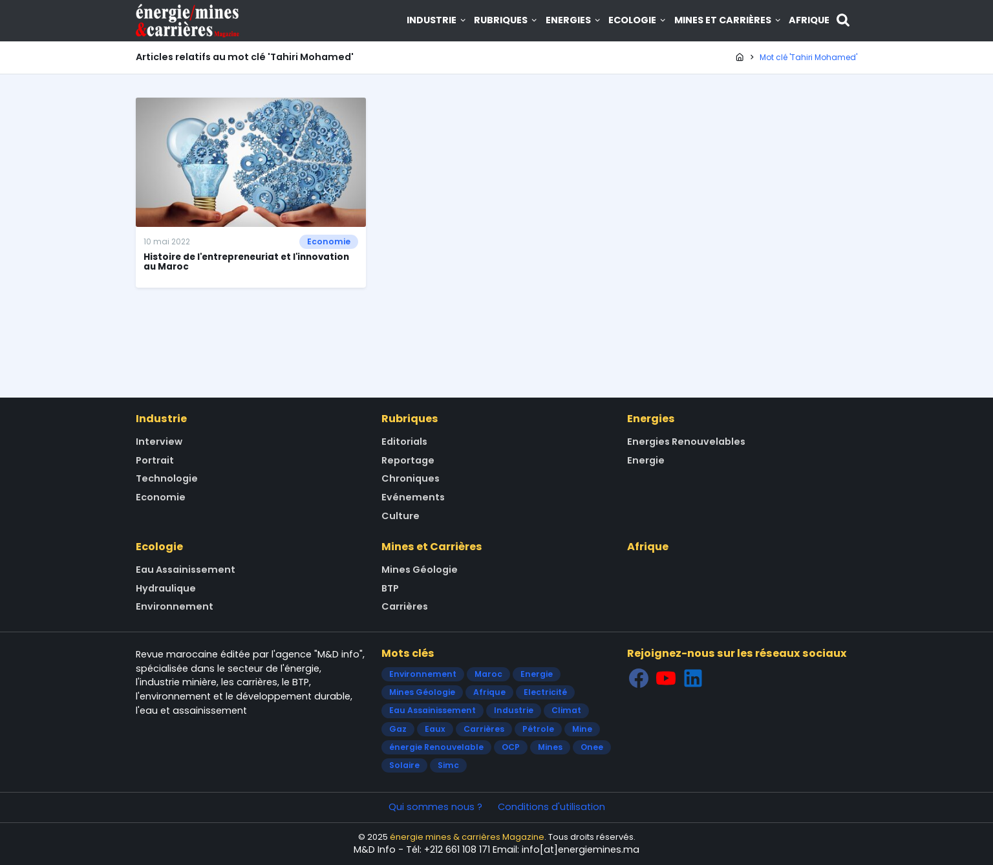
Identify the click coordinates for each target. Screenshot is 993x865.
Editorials (404, 441)
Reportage (407, 460)
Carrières (404, 606)
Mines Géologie (419, 569)
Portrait (155, 460)
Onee (592, 747)
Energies (574, 20)
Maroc (488, 673)
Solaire (404, 765)
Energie (646, 460)
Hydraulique (166, 588)
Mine (582, 728)
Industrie (437, 20)
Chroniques (410, 478)
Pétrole (538, 728)
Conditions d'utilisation (551, 806)
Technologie (167, 478)
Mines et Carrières (728, 20)
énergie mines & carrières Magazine (467, 837)
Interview (159, 441)
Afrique (809, 20)
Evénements (413, 497)
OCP (511, 747)
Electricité (545, 692)
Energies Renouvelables (686, 441)
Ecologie (637, 20)
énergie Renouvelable (436, 747)
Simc (448, 765)
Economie (328, 241)
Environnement (174, 606)
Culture (400, 515)
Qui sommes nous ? (435, 806)
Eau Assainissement (185, 569)
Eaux (435, 728)
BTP (390, 588)
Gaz (398, 728)
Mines (550, 747)
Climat (566, 710)
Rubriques (506, 20)
